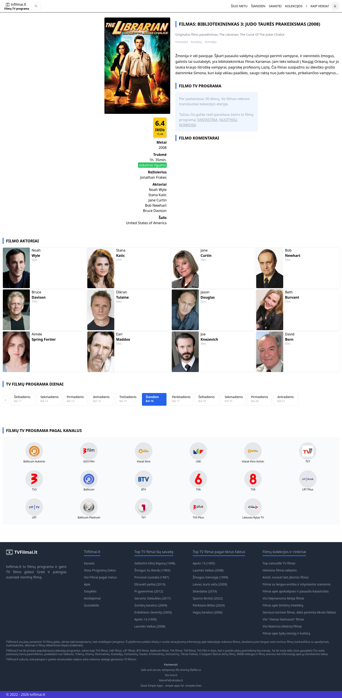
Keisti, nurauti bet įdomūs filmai (285, 577)
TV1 (143, 517)
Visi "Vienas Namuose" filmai (283, 619)
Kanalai (89, 563)
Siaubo (143, 654)
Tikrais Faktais (189, 654)
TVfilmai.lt (12, 642)
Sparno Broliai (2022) (208, 598)
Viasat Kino (143, 461)
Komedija (210, 42)
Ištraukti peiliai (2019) (149, 584)
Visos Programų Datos (100, 570)
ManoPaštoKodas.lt (171, 680)
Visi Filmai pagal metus (100, 577)
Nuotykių (196, 42)
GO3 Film (89, 461)
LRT (34, 517)
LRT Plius (307, 489)
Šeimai (217, 654)
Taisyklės (90, 591)
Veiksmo (68, 654)
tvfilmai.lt (13, 566)
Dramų (89, 654)
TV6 (198, 489)
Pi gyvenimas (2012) (148, 591)
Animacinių (172, 654)
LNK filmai (115, 650)
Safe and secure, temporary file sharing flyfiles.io (171, 670)
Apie (87, 584)
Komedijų (117, 654)
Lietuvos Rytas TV (253, 517)
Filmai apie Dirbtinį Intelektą (283, 605)
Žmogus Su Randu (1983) (152, 570)
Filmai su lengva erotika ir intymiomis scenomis (297, 584)
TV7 (307, 461)
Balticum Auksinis (34, 461)
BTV (143, 489)
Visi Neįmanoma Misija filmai (283, 598)
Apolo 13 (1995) (145, 619)
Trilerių (79, 654)
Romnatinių (102, 654)
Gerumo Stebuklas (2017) (152, 598)
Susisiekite (91, 605)
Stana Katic (157, 194)
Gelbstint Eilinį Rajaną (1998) (154, 563)
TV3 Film (202, 650)
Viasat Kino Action (253, 461)
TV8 (253, 489)
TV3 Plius (198, 517)
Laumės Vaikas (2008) (149, 626)
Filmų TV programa (16, 9)
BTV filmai (142, 650)
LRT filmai (129, 650)
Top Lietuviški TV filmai (279, 563)
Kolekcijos (294, 6)
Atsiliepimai (92, 598)
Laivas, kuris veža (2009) (210, 584)
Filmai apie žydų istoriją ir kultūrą (286, 633)
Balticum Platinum (89, 517)
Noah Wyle (158, 189)
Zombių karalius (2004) (150, 605)
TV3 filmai (102, 650)
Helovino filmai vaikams (280, 570)
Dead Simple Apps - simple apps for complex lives (170, 685)
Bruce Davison (155, 210)
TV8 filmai (190, 650)
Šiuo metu (239, 6)
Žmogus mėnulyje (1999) (210, 577)
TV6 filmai (176, 650)
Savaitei (275, 6)
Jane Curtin (158, 200)
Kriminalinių (156, 654)
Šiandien (258, 6)
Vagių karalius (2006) (207, 612)
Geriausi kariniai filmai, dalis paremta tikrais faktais (299, 612)
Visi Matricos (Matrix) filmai (282, 626)
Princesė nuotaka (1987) (151, 577)
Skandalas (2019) (205, 591)
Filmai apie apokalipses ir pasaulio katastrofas (296, 591)
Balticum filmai (159, 650)
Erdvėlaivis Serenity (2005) (153, 612)
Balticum (89, 489)
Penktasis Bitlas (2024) (209, 605)
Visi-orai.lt (171, 675)
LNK (198, 461)
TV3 (34, 489)
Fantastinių (131, 654)
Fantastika (181, 42)
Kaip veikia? (320, 6)
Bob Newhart (156, 205)
